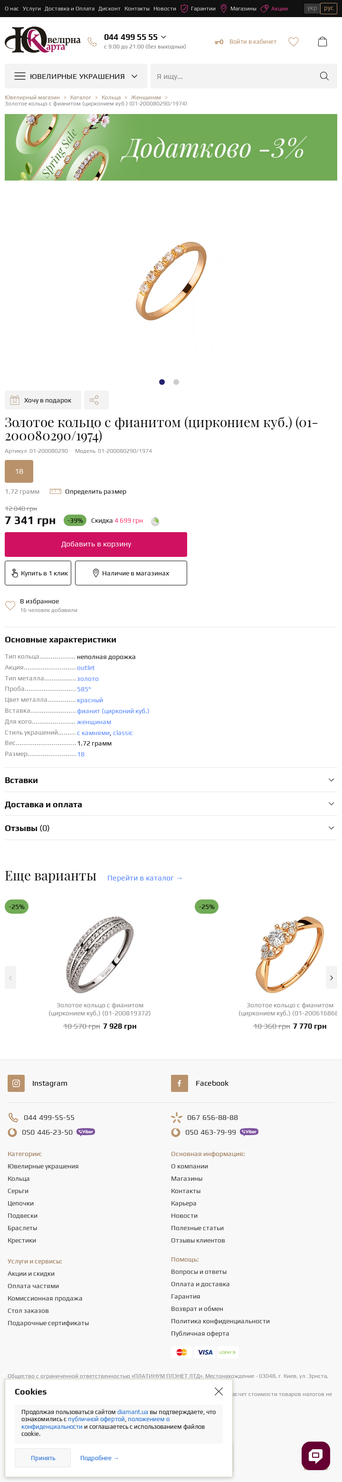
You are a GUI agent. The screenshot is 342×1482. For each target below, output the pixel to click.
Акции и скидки (31, 1273)
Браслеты (22, 1227)
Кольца (19, 1178)
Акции (274, 8)
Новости (164, 8)
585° (84, 689)
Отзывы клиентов (198, 1240)
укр (312, 7)
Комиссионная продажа (45, 1298)
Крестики (22, 1240)
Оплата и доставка (200, 1284)
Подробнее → (99, 1458)
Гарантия (185, 1296)
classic (123, 732)
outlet (86, 667)
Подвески (23, 1215)
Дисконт (109, 8)
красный (90, 700)
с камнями (93, 732)
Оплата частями (33, 1285)
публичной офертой (96, 1419)
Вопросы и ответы (199, 1271)
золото (88, 678)
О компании (189, 1166)
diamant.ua (133, 1411)
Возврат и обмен (197, 1308)
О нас (12, 8)
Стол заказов (28, 1310)
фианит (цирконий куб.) (113, 711)
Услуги (32, 8)
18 (19, 471)
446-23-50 (47, 1132)
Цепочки (21, 1203)
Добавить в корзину (96, 543)
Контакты (137, 8)
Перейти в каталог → (145, 877)
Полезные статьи (197, 1227)
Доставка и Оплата (70, 8)
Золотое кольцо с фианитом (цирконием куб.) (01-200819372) (99, 1009)
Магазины (237, 8)
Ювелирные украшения (43, 1166)
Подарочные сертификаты (48, 1322)
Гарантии (198, 8)
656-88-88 (212, 1117)
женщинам (94, 722)
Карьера (184, 1203)
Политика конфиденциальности (220, 1321)
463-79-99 (210, 1132)
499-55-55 (49, 1117)
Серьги (18, 1190)
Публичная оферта (200, 1333)
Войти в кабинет (245, 42)
